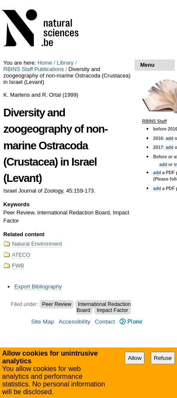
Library (65, 62)
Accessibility (74, 321)
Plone (131, 321)
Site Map (42, 321)
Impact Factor (112, 310)
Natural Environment (37, 244)
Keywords (16, 204)
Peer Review (56, 304)
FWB (18, 265)
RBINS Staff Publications (33, 69)
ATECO (21, 255)
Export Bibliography (38, 286)
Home (45, 62)
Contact (105, 321)
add (169, 138)
